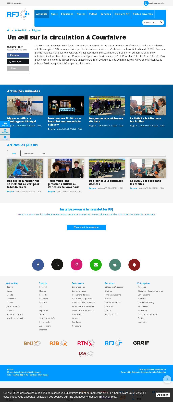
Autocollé (76, 318)
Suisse (9, 291)
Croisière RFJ (121, 14)
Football (43, 287)
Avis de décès (111, 314)
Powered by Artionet (130, 372)
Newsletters (96, 264)
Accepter (162, 394)
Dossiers (10, 310)
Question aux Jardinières (83, 310)
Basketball (43, 295)
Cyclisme (43, 302)
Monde (10, 295)
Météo (108, 299)
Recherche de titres (81, 295)
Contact (141, 318)
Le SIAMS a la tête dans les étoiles (145, 119)
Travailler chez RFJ (146, 302)
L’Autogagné (77, 314)
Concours (76, 326)
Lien (12, 68)
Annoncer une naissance (83, 306)
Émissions (67, 14)
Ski (40, 306)
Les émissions (78, 287)
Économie (11, 299)
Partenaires (143, 306)
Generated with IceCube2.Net (153, 372)
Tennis (42, 314)
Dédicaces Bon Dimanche (83, 302)
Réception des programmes (150, 291)
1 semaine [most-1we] (28, 153)
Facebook (38, 264)
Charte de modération (148, 314)
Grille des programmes (82, 299)
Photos (81, 14)
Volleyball (43, 299)
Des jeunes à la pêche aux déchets (106, 119)
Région (36, 30)
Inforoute (109, 306)
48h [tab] (14, 153)
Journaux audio (13, 306)
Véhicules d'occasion (114, 287)
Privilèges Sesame (113, 295)
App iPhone (115, 264)
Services (106, 14)
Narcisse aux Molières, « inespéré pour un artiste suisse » (64, 121)
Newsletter (142, 322)
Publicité (142, 299)
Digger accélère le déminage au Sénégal (21, 119)
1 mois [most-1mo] (43, 153)
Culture (10, 302)
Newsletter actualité (16, 318)
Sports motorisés (47, 318)
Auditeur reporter (15, 314)
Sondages (76, 322)
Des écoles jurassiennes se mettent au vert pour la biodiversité (23, 184)
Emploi (108, 310)
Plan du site (43, 375)
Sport (54, 14)
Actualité (41, 14)
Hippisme (43, 310)
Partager (13, 55)
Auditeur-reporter (154, 3)
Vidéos (93, 14)
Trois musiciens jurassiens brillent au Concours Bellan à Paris (63, 184)
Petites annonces (112, 302)
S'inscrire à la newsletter (86, 227)
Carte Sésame (144, 295)
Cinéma (108, 291)
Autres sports (45, 326)
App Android (134, 264)
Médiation (142, 310)
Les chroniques (79, 291)
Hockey (42, 291)
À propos (142, 287)
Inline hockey (45, 322)
